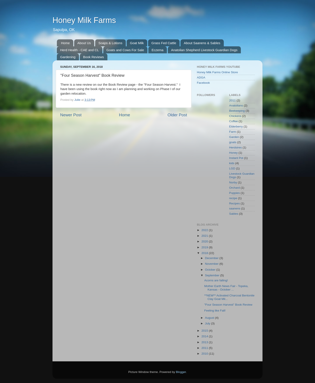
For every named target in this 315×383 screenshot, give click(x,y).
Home (65, 43)
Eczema (157, 50)
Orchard (234, 187)
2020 (205, 241)
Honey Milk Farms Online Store (217, 72)
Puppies (234, 193)
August (210, 317)
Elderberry (236, 126)
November (212, 263)
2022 (205, 230)
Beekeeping (237, 110)
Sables (233, 213)
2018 (205, 253)
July (208, 323)
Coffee (233, 121)
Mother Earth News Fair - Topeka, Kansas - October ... (226, 287)
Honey (233, 152)
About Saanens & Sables (202, 43)
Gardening (67, 57)
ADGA (201, 77)
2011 (232, 100)
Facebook (203, 82)
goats (232, 142)
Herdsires (235, 147)
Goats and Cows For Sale (125, 50)
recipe (233, 198)
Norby (233, 182)
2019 (205, 247)
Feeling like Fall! (215, 310)
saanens (234, 208)
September (212, 275)
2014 (205, 336)
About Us (84, 43)
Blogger (181, 372)
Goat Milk (137, 43)
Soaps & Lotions (110, 43)
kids (231, 163)
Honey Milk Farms (84, 20)
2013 (205, 342)
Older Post (177, 115)
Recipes (234, 203)
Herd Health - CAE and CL (79, 50)
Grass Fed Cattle (163, 43)
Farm (232, 131)
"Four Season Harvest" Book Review (228, 304)
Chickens (235, 116)
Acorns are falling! (216, 280)
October (210, 269)
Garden (234, 137)
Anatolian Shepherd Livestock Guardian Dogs (204, 50)
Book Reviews (93, 57)
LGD (232, 168)
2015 (205, 330)
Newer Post (71, 115)
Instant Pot (236, 158)
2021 (205, 235)
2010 (205, 353)
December (212, 258)
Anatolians (236, 105)
